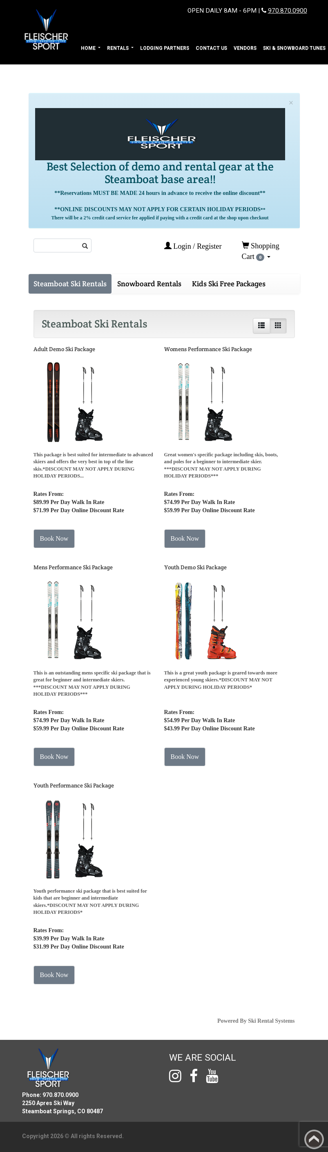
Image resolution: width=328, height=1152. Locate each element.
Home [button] (89, 48)
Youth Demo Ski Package (195, 567)
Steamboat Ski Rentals (70, 283)
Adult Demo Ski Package (64, 349)
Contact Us (211, 48)
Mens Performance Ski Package (73, 567)
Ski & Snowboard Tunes (294, 48)
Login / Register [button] (193, 246)
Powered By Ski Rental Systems (256, 1021)
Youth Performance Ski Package (73, 785)
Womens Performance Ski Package (208, 349)
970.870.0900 (287, 10)
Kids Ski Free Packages (229, 283)
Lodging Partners (164, 48)
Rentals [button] (118, 48)
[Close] (291, 103)
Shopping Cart (260, 251)
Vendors (245, 48)
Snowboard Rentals (149, 283)
